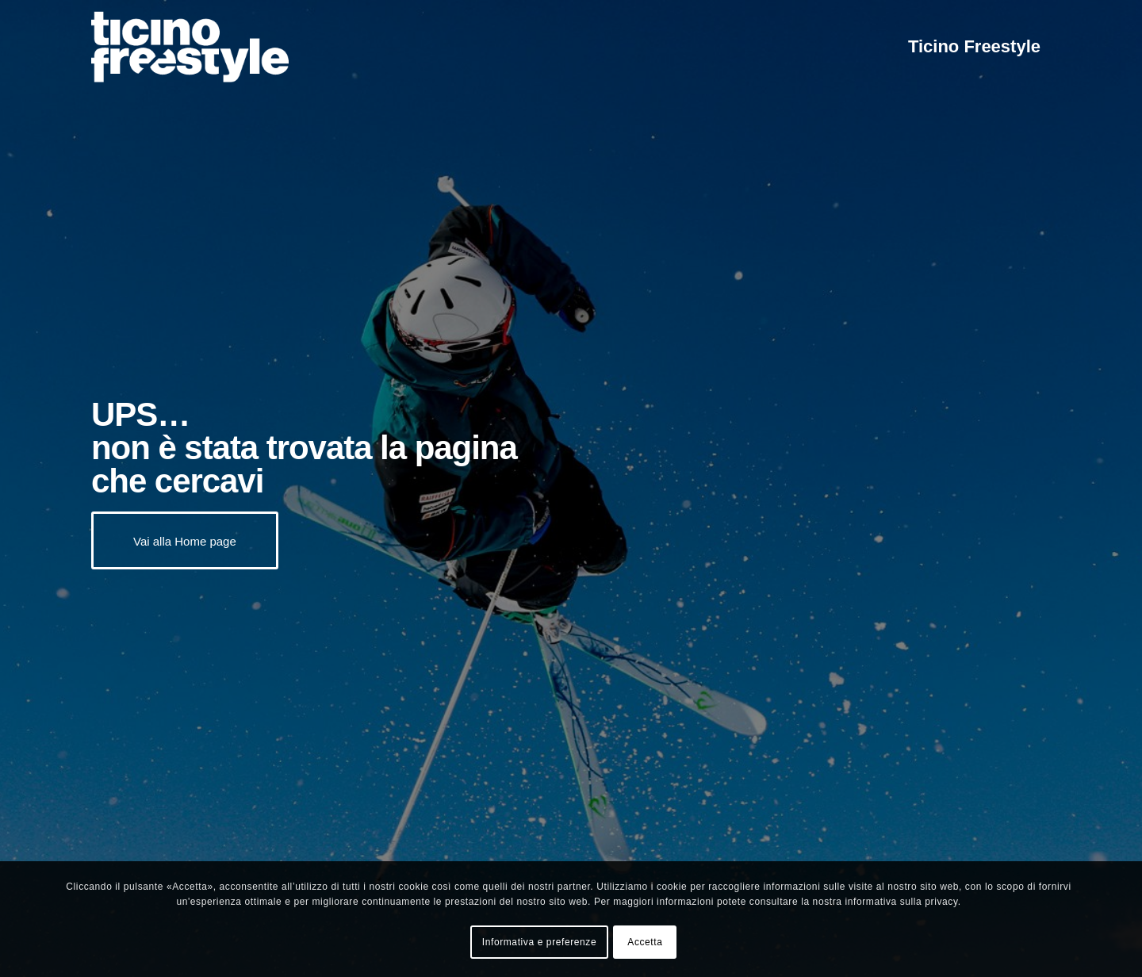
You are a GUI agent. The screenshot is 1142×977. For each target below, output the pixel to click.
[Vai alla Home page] (184, 540)
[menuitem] (974, 47)
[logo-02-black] (190, 47)
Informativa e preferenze (539, 942)
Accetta (644, 942)
